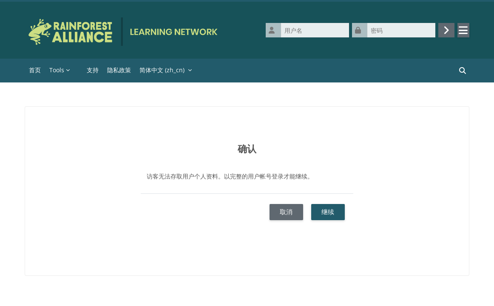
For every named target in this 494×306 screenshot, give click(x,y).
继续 (327, 211)
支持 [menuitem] (93, 70)
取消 (286, 211)
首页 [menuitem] (35, 70)
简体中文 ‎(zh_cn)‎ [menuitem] (162, 70)
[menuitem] (78, 70)
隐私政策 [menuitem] (119, 70)
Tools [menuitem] (56, 70)
